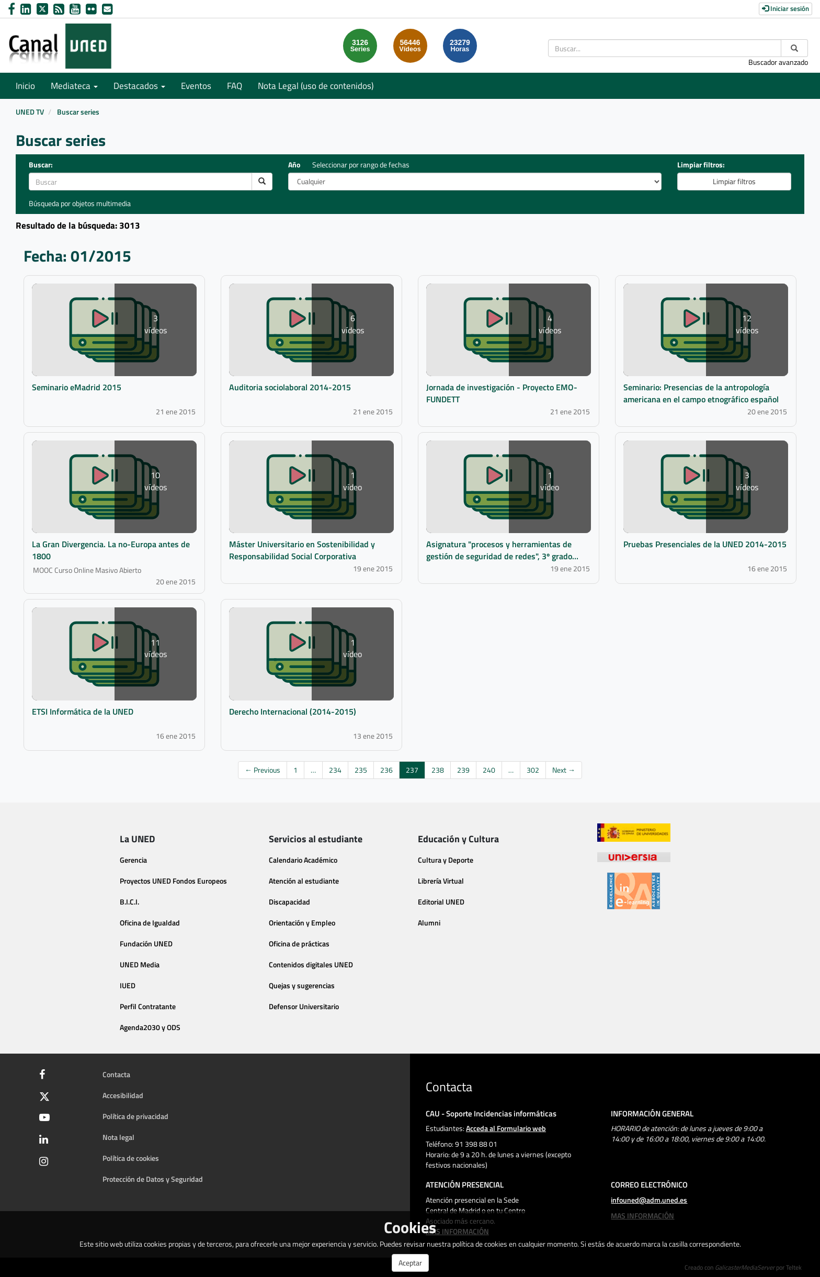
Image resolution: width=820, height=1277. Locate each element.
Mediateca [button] (74, 86)
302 (533, 769)
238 (437, 769)
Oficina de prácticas (299, 943)
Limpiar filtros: (701, 165)
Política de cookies (130, 1157)
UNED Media (140, 964)
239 (463, 769)
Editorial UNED (441, 901)
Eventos (196, 86)
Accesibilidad (122, 1095)
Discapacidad (289, 901)
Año (294, 165)
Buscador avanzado (778, 61)
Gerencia (133, 859)
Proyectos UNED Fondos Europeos (173, 880)
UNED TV (30, 111)
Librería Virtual (441, 880)
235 (361, 769)
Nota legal (118, 1137)
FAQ (234, 86)
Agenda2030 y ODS (150, 1027)
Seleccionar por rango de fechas (360, 164)
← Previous (262, 769)
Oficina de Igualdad (150, 922)
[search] (262, 181)
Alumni (429, 922)
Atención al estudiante (304, 880)
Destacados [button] (139, 86)
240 (489, 769)
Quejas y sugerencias (302, 985)
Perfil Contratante (148, 1006)
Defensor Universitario (304, 1006)
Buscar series (78, 111)
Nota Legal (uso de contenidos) (315, 86)
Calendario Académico (303, 859)
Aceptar (410, 1262)
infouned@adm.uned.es (649, 1199)
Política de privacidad (135, 1116)
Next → (563, 769)
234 (335, 769)
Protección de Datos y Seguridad (152, 1178)
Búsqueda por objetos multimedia (80, 203)
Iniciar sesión (785, 8)
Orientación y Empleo (302, 922)
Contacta (116, 1074)
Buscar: (41, 165)
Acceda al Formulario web (506, 1128)
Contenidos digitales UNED (311, 964)
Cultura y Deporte (445, 859)
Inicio (25, 86)
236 (386, 769)
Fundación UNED (146, 943)
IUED (127, 985)
